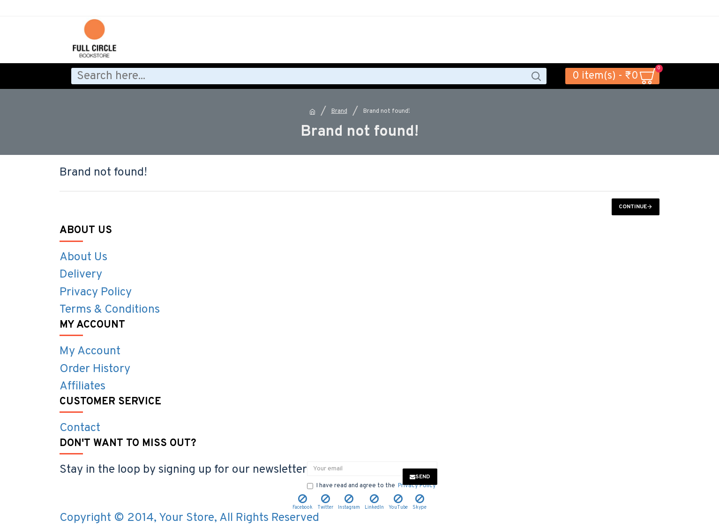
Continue (633, 207)
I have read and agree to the (372, 486)
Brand (339, 111)
